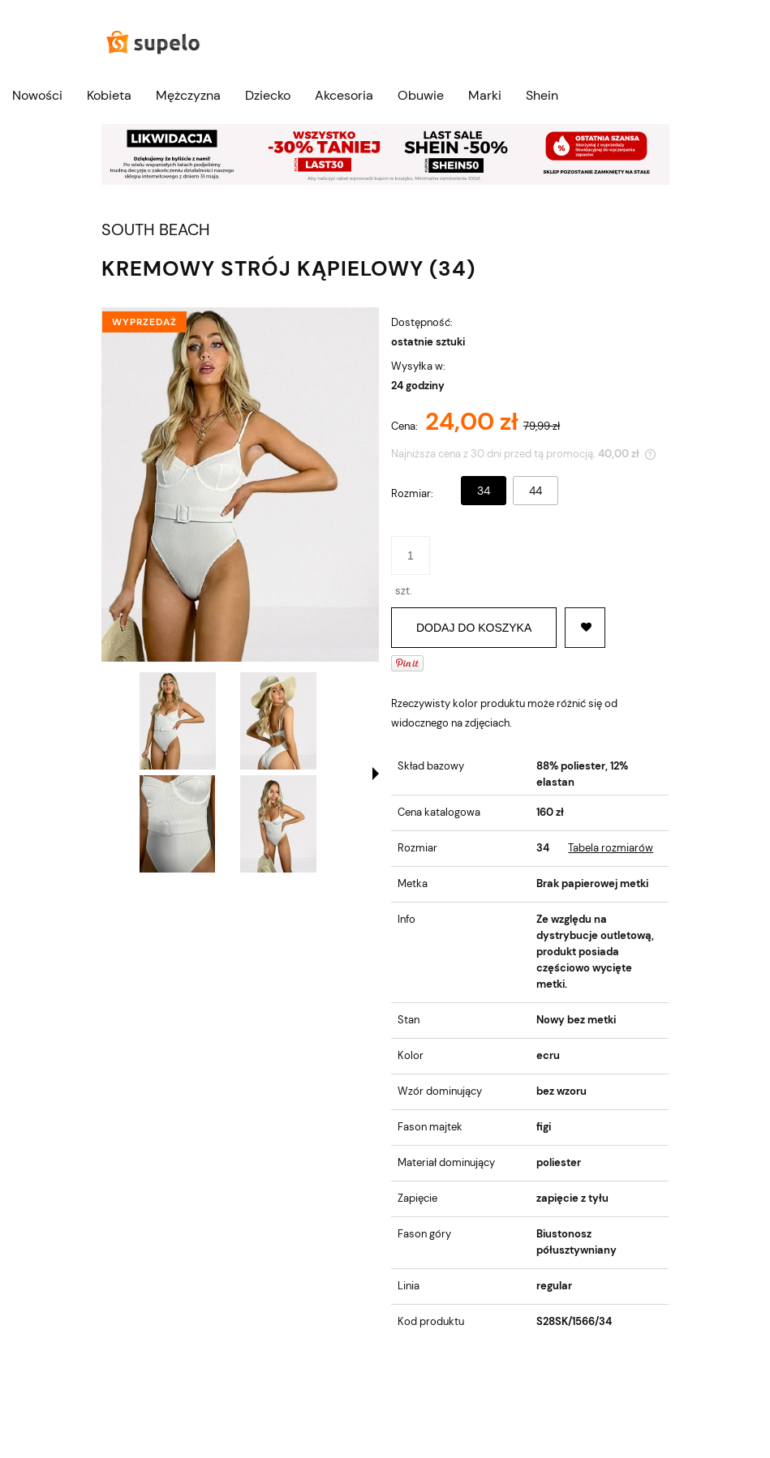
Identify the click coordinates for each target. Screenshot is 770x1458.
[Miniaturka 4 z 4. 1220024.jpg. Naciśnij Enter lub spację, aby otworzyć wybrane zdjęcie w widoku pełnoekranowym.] (278, 824)
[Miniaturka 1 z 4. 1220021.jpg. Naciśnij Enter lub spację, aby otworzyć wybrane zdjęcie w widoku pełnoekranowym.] (178, 721)
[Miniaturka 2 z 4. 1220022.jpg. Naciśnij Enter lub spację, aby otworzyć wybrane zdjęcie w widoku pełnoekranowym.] (278, 721)
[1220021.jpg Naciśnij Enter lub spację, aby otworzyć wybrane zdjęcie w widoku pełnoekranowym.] (240, 484)
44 (535, 490)
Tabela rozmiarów (610, 848)
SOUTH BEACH (155, 230)
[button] (375, 773)
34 (483, 490)
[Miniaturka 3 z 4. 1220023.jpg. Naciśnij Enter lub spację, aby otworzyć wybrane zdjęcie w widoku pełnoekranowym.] (177, 824)
